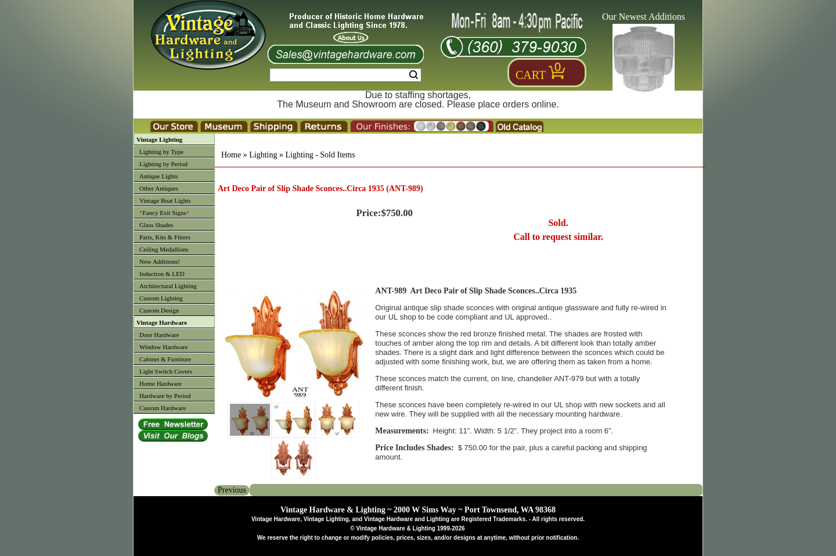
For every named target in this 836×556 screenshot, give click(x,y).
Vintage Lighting (159, 139)
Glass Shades (156, 224)
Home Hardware (160, 383)
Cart (531, 75)
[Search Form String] (345, 75)
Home (231, 154)
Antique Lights (158, 176)
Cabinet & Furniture (165, 359)
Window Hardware (163, 346)
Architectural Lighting (168, 285)
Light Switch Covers (165, 371)
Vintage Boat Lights (165, 200)
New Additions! (159, 261)
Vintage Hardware (161, 322)
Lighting (263, 154)
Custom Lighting (161, 298)
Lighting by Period (163, 163)
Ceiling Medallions (164, 249)
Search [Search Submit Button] (413, 75)
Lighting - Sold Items (320, 154)
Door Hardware (159, 334)
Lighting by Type (161, 151)
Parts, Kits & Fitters (164, 237)
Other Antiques (158, 188)
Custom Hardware (162, 407)
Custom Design (159, 310)
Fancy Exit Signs (164, 212)
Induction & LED (162, 273)
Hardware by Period (165, 395)
